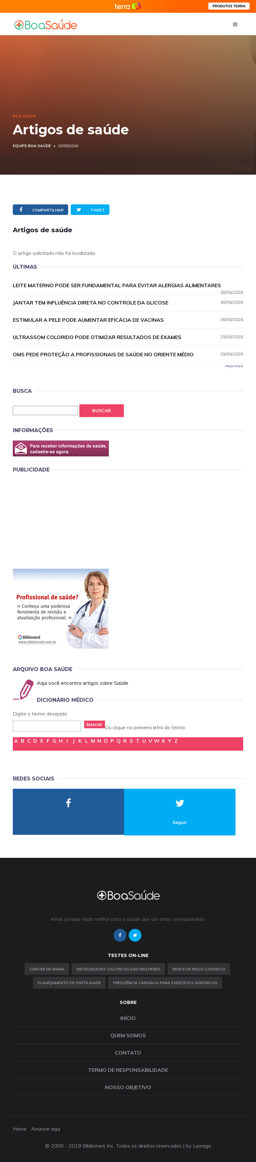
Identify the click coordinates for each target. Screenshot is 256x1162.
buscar (94, 724)
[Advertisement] (61, 520)
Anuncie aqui (45, 1129)
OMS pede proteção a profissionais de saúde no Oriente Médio (128, 354)
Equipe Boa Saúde (32, 145)
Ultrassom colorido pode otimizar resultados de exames (128, 337)
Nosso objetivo (128, 1087)
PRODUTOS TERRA (228, 6)
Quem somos (128, 1035)
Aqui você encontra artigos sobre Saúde (82, 683)
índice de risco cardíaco (198, 969)
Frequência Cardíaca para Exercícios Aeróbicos (165, 982)
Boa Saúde (24, 116)
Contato (128, 1052)
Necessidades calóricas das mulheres (118, 969)
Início (128, 1018)
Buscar (101, 411)
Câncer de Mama (46, 969)
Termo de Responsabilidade (128, 1070)
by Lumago (198, 1145)
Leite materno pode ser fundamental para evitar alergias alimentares (128, 285)
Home (20, 1129)
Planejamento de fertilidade (69, 982)
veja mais (234, 365)
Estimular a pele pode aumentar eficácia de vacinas (128, 319)
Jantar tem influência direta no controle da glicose (128, 302)
